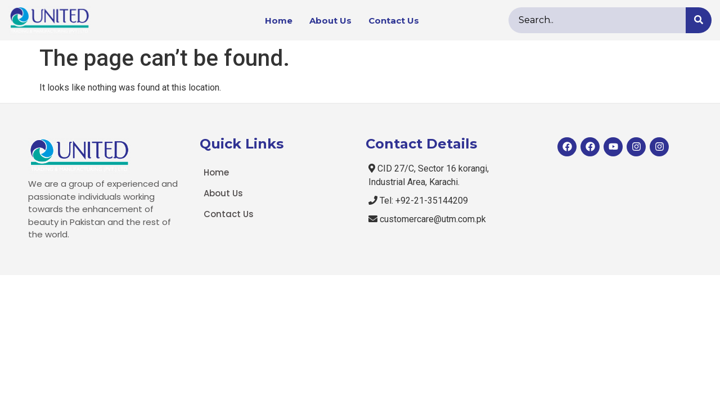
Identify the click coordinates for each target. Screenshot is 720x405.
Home (278, 20)
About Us (330, 20)
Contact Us (393, 20)
